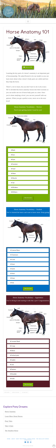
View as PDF (28, 67)
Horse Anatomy (10, 412)
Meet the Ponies (21, 438)
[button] (28, 21)
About (13, 438)
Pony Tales (8, 421)
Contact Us (28, 440)
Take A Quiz (9, 426)
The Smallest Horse (11, 431)
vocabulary (25, 392)
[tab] (28, 150)
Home (8, 438)
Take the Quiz (28, 197)
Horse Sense (31, 438)
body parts (6, 392)
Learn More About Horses (14, 416)
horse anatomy (15, 392)
